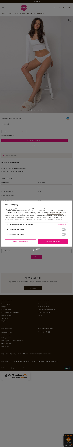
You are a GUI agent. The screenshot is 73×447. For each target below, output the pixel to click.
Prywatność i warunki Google (55, 214)
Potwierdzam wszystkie (53, 241)
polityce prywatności (56, 212)
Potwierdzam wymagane (20, 241)
